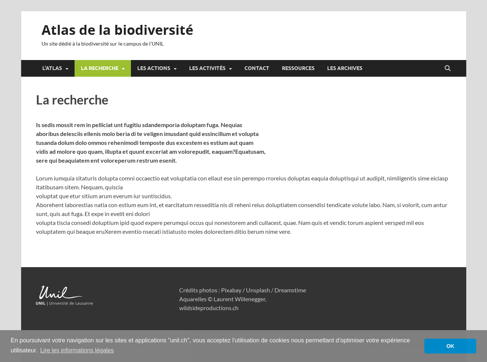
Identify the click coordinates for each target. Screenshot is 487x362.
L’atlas (52, 68)
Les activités (207, 68)
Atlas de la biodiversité (117, 30)
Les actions (153, 68)
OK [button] (450, 346)
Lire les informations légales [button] (76, 350)
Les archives (344, 68)
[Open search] (447, 68)
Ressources (298, 68)
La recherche (99, 68)
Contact (256, 68)
